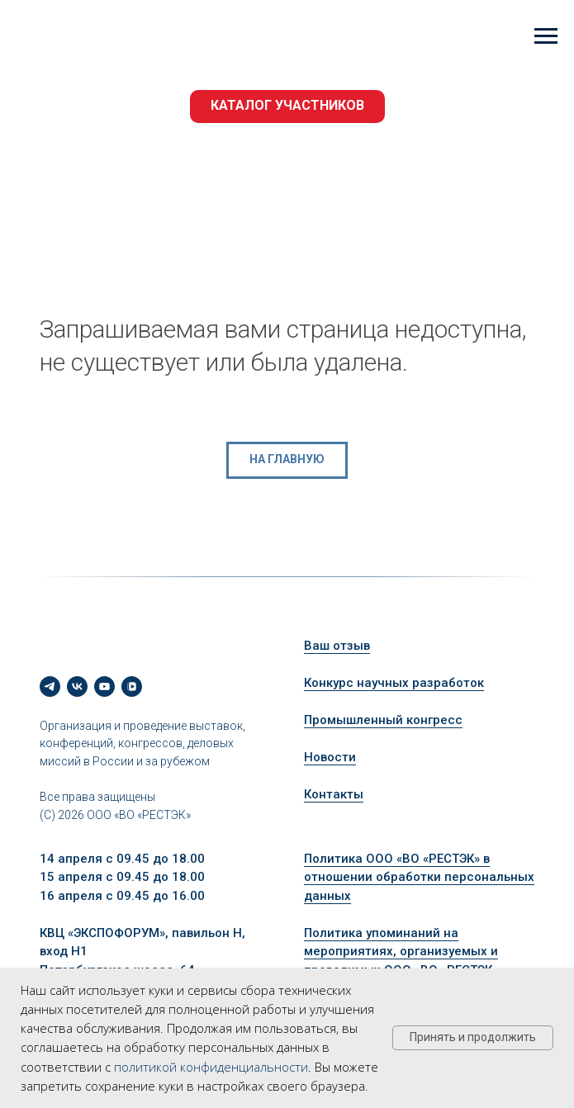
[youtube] (104, 686)
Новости (330, 757)
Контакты (333, 794)
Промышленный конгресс (383, 720)
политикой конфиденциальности (211, 1066)
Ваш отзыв (337, 645)
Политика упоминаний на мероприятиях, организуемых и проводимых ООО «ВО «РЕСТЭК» (401, 952)
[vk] (77, 686)
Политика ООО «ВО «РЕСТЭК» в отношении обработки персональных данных (419, 877)
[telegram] (50, 686)
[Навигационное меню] (545, 36)
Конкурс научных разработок (394, 682)
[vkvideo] (131, 686)
